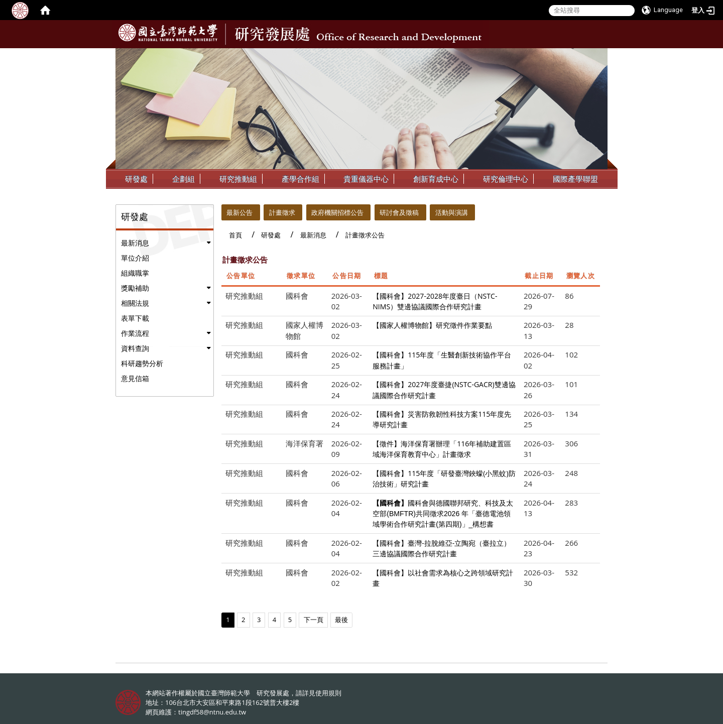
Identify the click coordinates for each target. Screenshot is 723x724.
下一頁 (313, 619)
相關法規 (135, 303)
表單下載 (135, 318)
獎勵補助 (135, 288)
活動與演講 (451, 212)
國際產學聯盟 (575, 179)
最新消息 (135, 243)
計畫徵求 (282, 212)
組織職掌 (135, 273)
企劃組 (183, 179)
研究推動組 (238, 179)
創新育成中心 (435, 179)
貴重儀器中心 (366, 179)
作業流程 (135, 333)
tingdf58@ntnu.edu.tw (212, 711)
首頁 (235, 234)
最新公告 (239, 212)
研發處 (136, 179)
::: (598, 55)
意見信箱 (135, 378)
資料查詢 (135, 348)
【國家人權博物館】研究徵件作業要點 (432, 325)
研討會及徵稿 (399, 212)
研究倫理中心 (505, 179)
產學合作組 (300, 179)
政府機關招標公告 (337, 212)
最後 (341, 619)
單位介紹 (135, 258)
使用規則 (328, 692)
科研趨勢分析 (142, 363)
